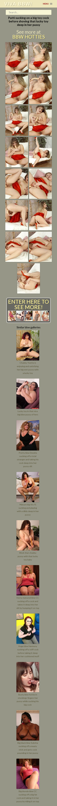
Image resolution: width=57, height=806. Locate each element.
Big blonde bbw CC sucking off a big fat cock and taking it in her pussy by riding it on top (27, 796)
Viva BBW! (18, 4)
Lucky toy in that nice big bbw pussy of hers (27, 413)
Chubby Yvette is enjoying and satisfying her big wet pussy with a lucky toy (28, 367)
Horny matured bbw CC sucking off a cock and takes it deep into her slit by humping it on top (27, 602)
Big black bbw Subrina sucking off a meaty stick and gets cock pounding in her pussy (27, 748)
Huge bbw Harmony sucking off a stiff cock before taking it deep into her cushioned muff (27, 651)
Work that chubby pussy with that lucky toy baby (28, 556)
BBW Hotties (28, 36)
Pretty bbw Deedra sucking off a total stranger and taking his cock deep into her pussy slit (28, 459)
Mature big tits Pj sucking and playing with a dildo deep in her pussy (28, 509)
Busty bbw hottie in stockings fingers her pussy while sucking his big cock (28, 699)
